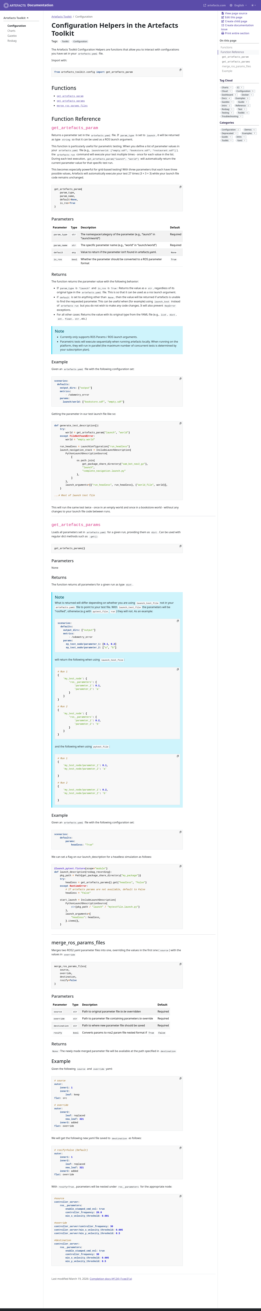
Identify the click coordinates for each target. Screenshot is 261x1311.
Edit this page (231, 17)
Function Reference (232, 52)
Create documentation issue (237, 27)
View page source (234, 13)
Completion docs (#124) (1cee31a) (111, 1279)
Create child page (234, 21)
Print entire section (235, 33)
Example (227, 71)
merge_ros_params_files (236, 66)
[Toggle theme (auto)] (253, 5)
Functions (226, 47)
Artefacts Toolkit (61, 16)
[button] (238, 5)
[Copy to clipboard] (180, 70)
